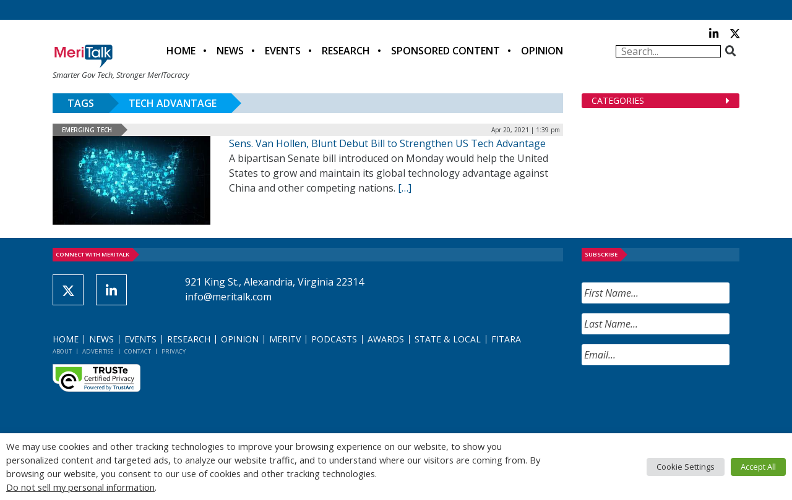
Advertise (98, 351)
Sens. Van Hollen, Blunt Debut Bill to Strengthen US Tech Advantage (387, 143)
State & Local (448, 339)
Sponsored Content (445, 50)
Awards (386, 339)
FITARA (506, 339)
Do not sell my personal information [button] (80, 487)
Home (181, 50)
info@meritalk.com (228, 296)
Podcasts (334, 339)
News (230, 50)
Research (346, 50)
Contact (137, 351)
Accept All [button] (758, 466)
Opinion (542, 50)
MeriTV (285, 339)
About (62, 351)
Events (283, 50)
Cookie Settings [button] (685, 466)
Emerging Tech (87, 129)
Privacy (173, 351)
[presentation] (676, 399)
